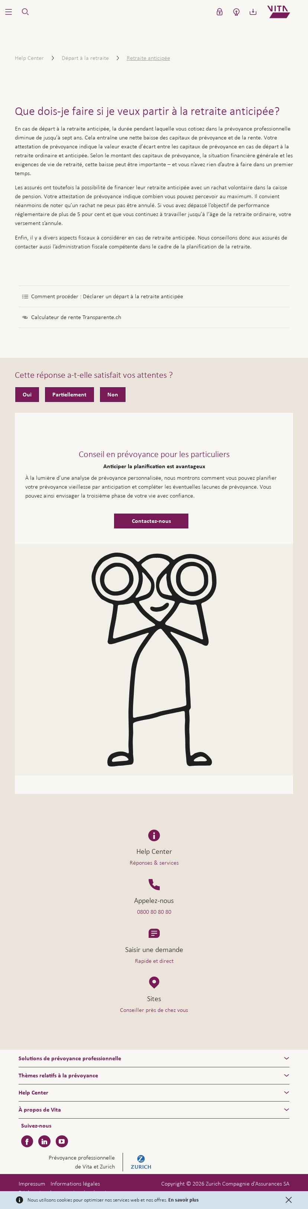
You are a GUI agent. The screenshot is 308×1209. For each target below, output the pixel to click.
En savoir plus (183, 1200)
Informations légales (75, 1183)
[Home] (285, 12)
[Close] (288, 1200)
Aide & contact (254, 1190)
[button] (8, 12)
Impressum (32, 1183)
